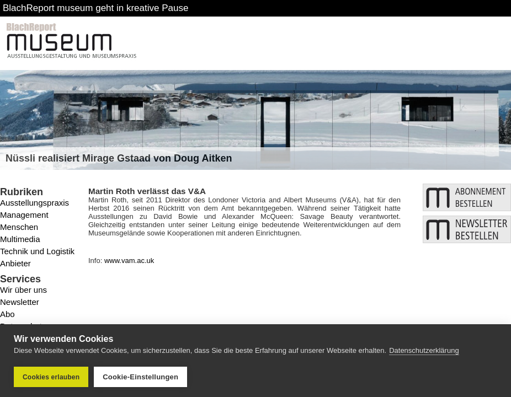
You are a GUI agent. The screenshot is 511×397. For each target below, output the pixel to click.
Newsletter (19, 302)
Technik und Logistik (37, 251)
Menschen (19, 227)
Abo (7, 314)
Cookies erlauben (51, 377)
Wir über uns (23, 289)
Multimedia (20, 239)
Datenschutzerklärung (424, 350)
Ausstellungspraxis (34, 202)
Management (24, 214)
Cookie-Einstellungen (140, 377)
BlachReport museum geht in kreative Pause (95, 8)
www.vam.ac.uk (129, 260)
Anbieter (15, 263)
